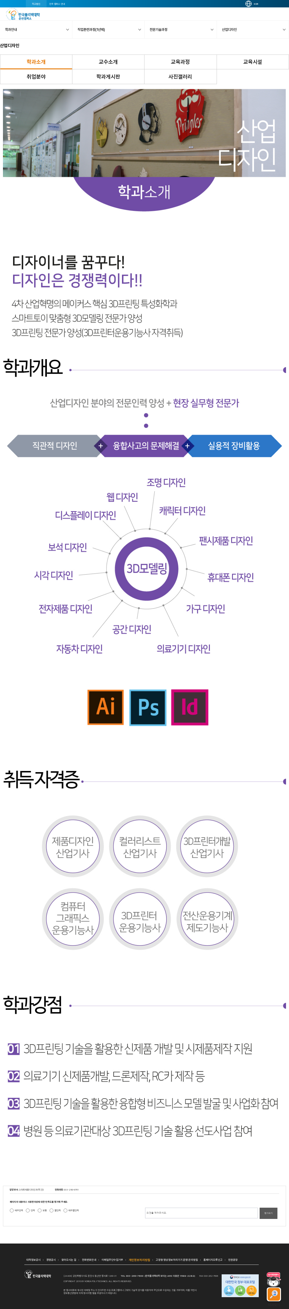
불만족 (58, 1210)
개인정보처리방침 (139, 1260)
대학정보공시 (33, 1259)
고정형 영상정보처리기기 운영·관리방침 (177, 1259)
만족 (33, 1210)
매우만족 (19, 1210)
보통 (45, 1210)
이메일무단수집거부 (112, 1259)
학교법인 (36, 3)
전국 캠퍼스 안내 (57, 3)
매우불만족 (74, 1210)
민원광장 (233, 1259)
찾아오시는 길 (68, 1259)
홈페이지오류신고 (213, 1259)
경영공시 (51, 1259)
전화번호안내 (89, 1259)
